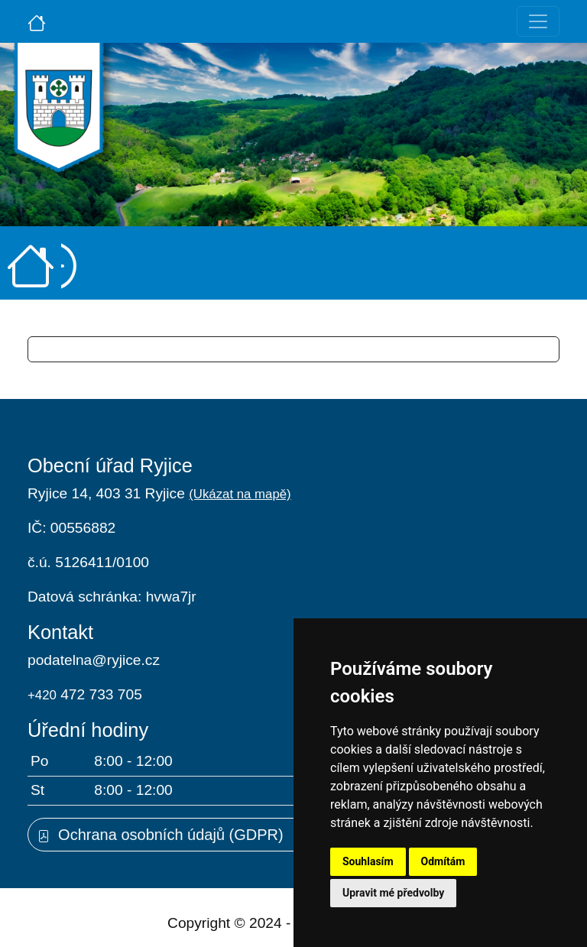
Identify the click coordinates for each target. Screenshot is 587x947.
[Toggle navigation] (538, 21)
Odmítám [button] (443, 861)
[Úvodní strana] (37, 21)
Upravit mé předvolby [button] (393, 893)
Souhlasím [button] (368, 861)
